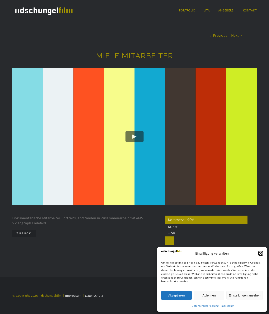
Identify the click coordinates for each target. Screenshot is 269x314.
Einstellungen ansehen (244, 295)
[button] (261, 253)
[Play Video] (135, 136)
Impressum (227, 306)
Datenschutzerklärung (205, 306)
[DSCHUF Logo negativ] (43, 6)
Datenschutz (94, 296)
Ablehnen (209, 295)
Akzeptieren (176, 295)
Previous (220, 35)
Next (235, 35)
